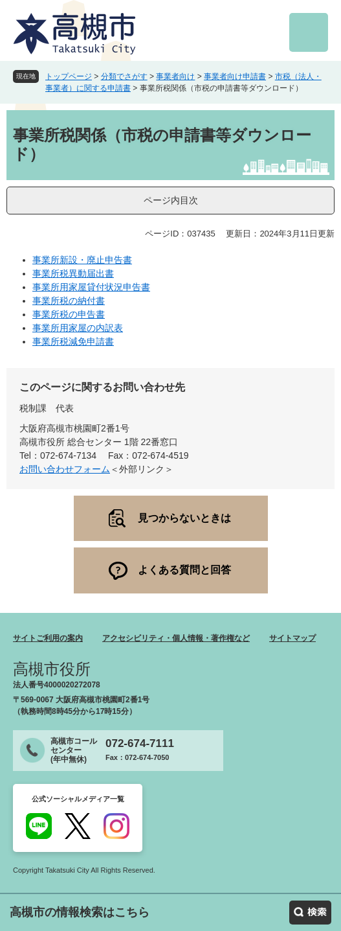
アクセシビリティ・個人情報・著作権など (176, 638)
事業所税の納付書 (68, 300)
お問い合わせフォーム (64, 469)
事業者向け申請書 (235, 76)
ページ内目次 (171, 200)
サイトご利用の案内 (48, 638)
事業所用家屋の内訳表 (77, 328)
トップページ (68, 76)
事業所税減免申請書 (73, 341)
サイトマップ (292, 638)
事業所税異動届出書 (73, 273)
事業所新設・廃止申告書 (82, 260)
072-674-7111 (139, 743)
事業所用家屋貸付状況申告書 (91, 287)
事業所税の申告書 (68, 314)
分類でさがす (124, 76)
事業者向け (175, 76)
